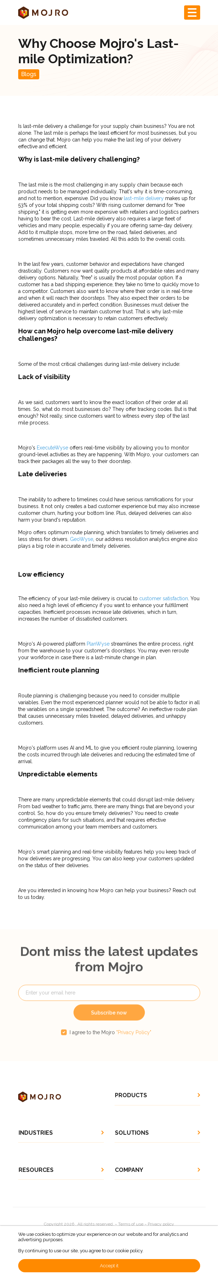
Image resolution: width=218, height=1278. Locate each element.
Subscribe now (109, 1022)
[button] (157, 1095)
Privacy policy (161, 1224)
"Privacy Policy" (133, 1042)
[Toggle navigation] (192, 12)
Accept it (109, 1265)
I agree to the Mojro (110, 1042)
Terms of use (130, 1224)
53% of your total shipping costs (55, 205)
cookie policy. (129, 1250)
